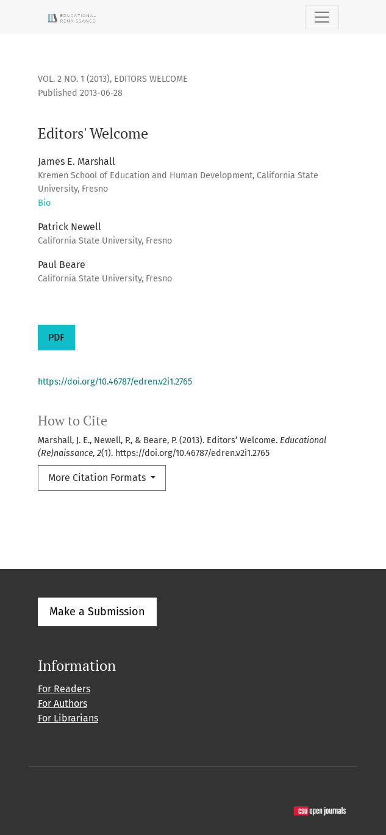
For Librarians (68, 718)
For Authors (62, 703)
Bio (44, 203)
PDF (56, 337)
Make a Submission (97, 611)
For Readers (64, 689)
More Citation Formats (98, 477)
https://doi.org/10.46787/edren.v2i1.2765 (115, 382)
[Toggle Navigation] (322, 17)
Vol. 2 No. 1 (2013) (74, 79)
